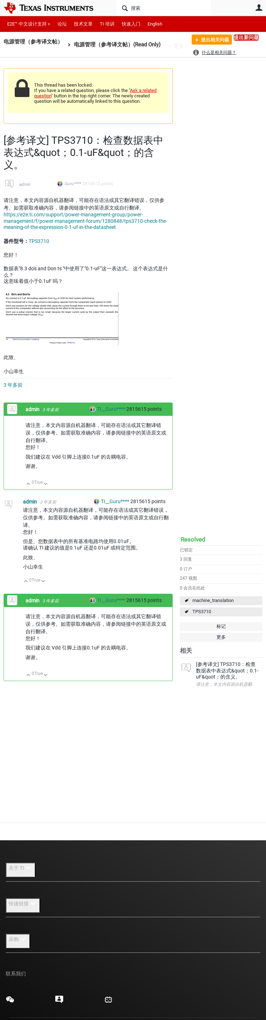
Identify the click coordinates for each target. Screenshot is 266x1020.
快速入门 (131, 24)
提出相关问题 (212, 40)
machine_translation (213, 600)
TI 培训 (107, 24)
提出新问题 (246, 37)
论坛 (62, 24)
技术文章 (83, 24)
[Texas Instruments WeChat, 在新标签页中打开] (10, 1002)
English (155, 24)
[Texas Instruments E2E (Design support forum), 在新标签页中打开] (59, 1002)
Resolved (193, 539)
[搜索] (164, 8)
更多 (179, 46)
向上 (28, 484)
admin (25, 184)
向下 (46, 484)
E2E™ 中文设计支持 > (28, 24)
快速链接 (23, 903)
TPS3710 (201, 611)
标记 (221, 626)
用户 (258, 7)
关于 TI (21, 868)
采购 (18, 939)
